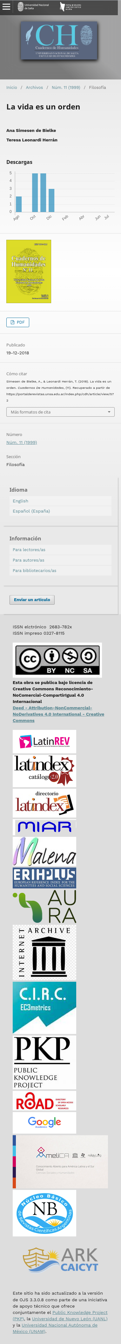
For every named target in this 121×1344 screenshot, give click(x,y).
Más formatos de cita (30, 412)
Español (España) (31, 510)
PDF (20, 322)
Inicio (11, 87)
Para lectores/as (29, 549)
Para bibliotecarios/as (34, 570)
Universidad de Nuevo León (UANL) (70, 1318)
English (20, 500)
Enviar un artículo (32, 599)
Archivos (34, 87)
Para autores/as (28, 560)
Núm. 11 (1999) (66, 87)
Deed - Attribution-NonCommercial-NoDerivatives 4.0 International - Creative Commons (58, 714)
